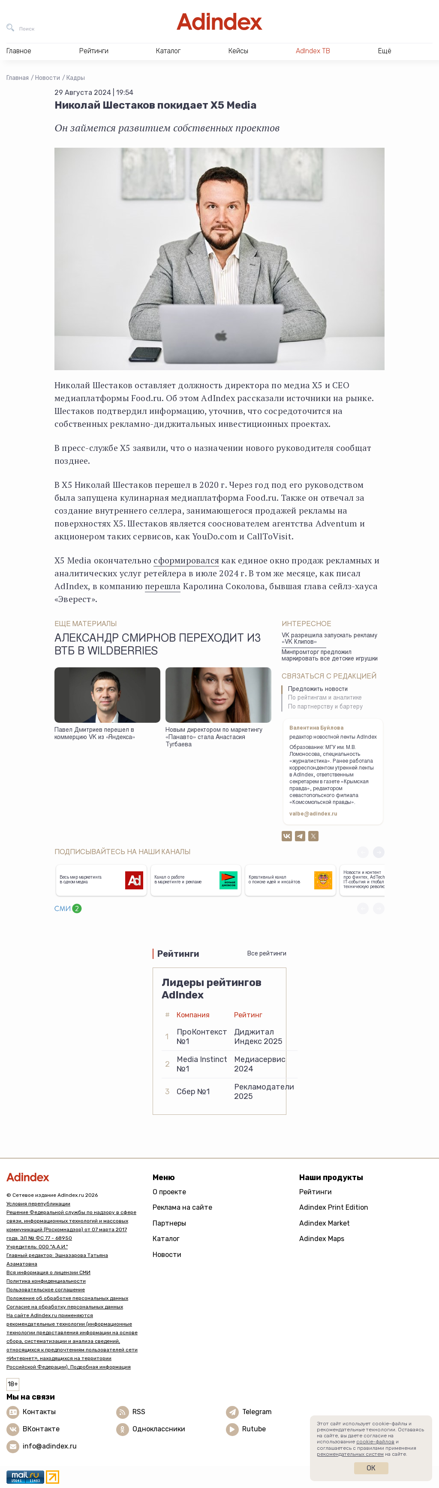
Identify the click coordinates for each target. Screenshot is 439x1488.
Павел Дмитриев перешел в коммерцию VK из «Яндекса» (94, 734)
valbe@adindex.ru (313, 814)
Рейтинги (315, 1192)
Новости (47, 78)
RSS (138, 1412)
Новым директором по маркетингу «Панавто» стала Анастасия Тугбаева (213, 737)
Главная (17, 78)
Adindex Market (324, 1223)
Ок (371, 1468)
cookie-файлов (375, 1442)
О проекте (169, 1192)
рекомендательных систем (350, 1454)
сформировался (186, 560)
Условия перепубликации (38, 1204)
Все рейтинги (266, 953)
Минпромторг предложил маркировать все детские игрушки (330, 656)
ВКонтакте (41, 1429)
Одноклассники (158, 1429)
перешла (162, 586)
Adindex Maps (321, 1239)
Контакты (39, 1412)
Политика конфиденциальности (46, 1281)
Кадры (75, 78)
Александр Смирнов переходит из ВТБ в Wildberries (157, 645)
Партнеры (169, 1223)
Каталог (166, 1239)
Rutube (254, 1429)
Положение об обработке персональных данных (67, 1298)
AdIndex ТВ (313, 51)
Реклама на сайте (182, 1207)
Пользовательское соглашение (45, 1290)
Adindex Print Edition (333, 1207)
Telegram (257, 1412)
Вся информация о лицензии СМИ (48, 1272)
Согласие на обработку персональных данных (64, 1307)
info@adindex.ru (50, 1446)
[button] (379, 852)
